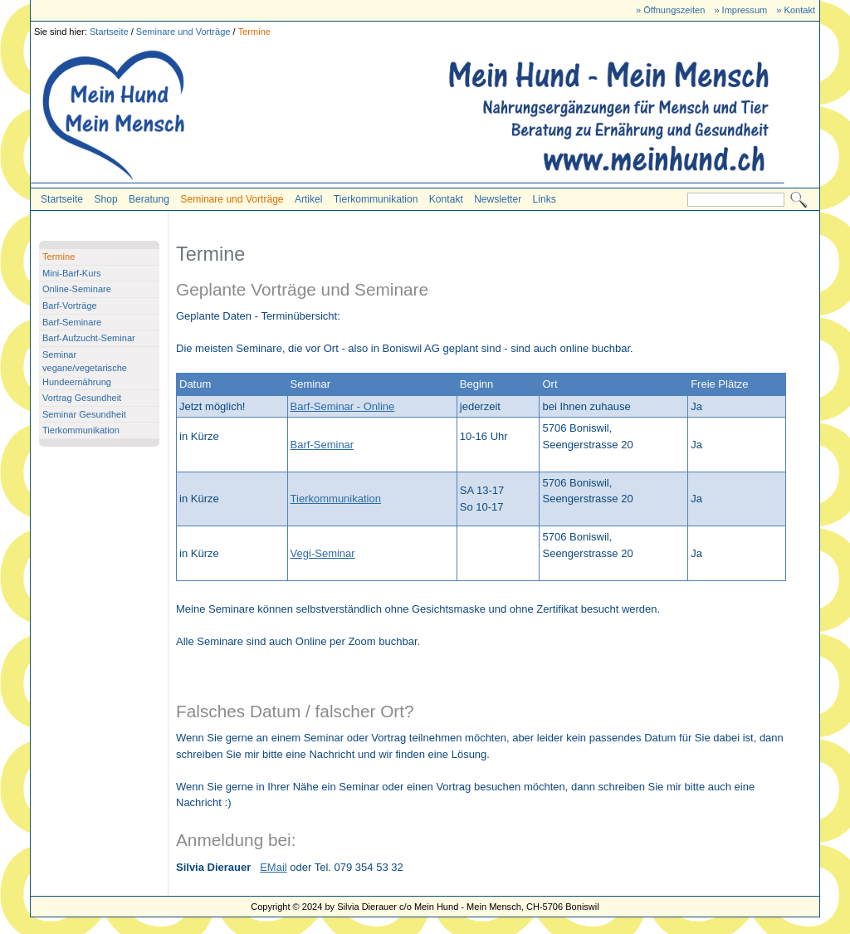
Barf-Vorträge (69, 306)
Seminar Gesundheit (84, 414)
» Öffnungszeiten (670, 10)
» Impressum (740, 10)
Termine (254, 32)
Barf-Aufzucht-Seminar (88, 338)
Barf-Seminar (322, 444)
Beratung (149, 199)
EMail (273, 867)
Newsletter (497, 199)
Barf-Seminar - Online (343, 406)
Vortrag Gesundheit (81, 398)
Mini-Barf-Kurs (71, 273)
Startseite (109, 32)
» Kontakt (795, 10)
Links (544, 199)
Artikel (309, 199)
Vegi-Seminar (323, 553)
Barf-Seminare (71, 322)
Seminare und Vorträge (183, 32)
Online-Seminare (76, 289)
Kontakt (446, 199)
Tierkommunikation (376, 199)
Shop (105, 199)
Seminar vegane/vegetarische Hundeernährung (84, 368)
